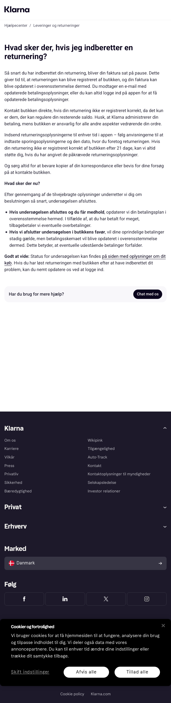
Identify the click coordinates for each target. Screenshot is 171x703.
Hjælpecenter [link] (15, 25)
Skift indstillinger (30, 672)
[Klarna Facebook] (24, 599)
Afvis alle (86, 672)
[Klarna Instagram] (147, 599)
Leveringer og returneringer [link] (56, 25)
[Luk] (163, 625)
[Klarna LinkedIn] (65, 599)
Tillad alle (137, 672)
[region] (85, 652)
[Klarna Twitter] (106, 599)
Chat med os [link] (148, 294)
